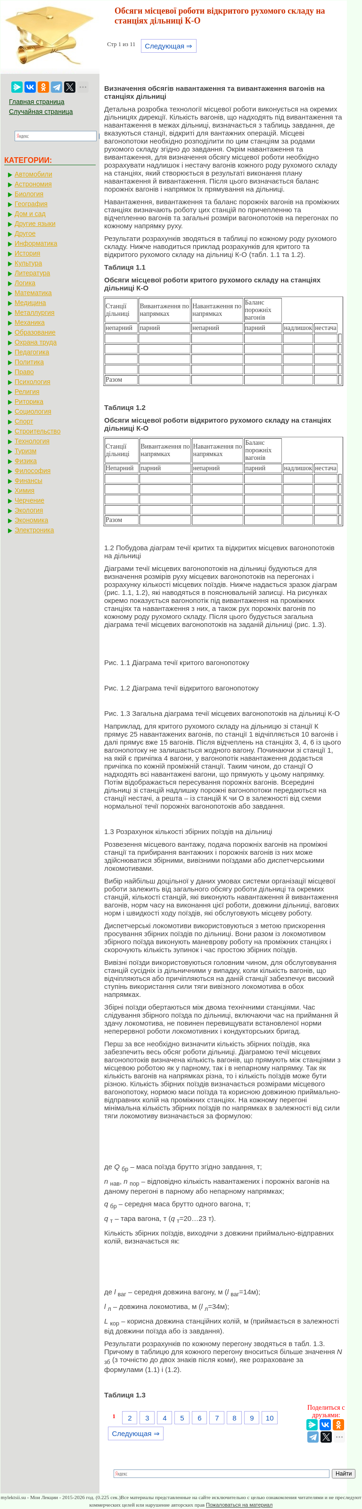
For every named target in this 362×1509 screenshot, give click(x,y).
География (31, 204)
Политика (29, 362)
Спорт (24, 421)
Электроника (34, 530)
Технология (32, 441)
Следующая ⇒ (168, 46)
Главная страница (37, 101)
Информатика (36, 243)
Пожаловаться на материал (239, 1505)
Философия (32, 470)
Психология (32, 381)
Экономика (31, 520)
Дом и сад (30, 213)
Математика (33, 293)
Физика (26, 461)
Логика (25, 283)
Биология (29, 194)
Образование (35, 332)
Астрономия (33, 184)
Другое (25, 233)
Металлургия (35, 312)
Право (24, 372)
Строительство (37, 431)
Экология (29, 510)
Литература (32, 273)
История (27, 253)
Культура (28, 263)
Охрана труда (36, 342)
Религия (27, 391)
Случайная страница (41, 111)
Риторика (29, 401)
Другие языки (35, 223)
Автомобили (33, 174)
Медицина (30, 302)
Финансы (28, 480)
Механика (30, 322)
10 (270, 1418)
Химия (24, 490)
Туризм (25, 451)
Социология (33, 411)
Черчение (29, 500)
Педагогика (32, 352)
